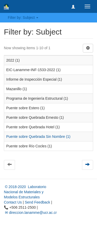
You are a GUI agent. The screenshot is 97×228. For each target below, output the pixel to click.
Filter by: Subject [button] (23, 17)
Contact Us (13, 202)
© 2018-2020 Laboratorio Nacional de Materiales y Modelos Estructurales (25, 192)
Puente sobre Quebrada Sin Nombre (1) (38, 136)
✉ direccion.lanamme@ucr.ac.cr (30, 212)
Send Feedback (37, 202)
